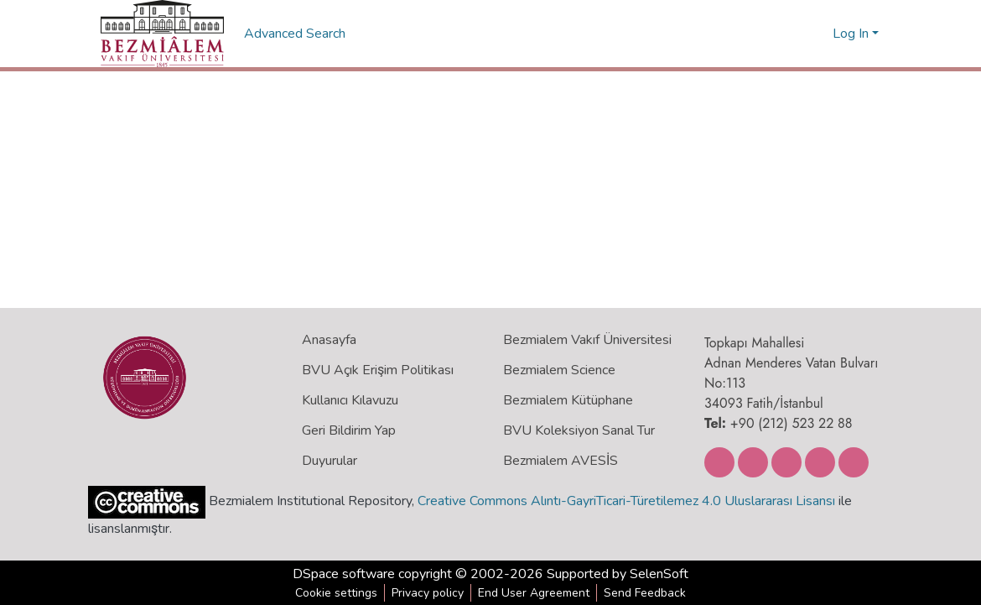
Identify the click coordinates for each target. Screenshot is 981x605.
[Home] (162, 33)
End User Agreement (533, 593)
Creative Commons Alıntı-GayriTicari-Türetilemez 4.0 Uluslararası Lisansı (626, 501)
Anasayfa (329, 340)
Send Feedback (645, 593)
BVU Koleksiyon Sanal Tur (579, 430)
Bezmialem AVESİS (560, 460)
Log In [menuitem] (851, 33)
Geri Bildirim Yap (349, 430)
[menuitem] (817, 33)
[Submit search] (792, 33)
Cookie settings (336, 593)
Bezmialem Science (559, 370)
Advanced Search (296, 33)
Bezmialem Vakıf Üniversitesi (587, 340)
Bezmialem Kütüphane (568, 400)
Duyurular (329, 460)
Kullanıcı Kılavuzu (350, 400)
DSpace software (344, 574)
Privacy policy (428, 593)
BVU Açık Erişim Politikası (378, 370)
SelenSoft (659, 574)
